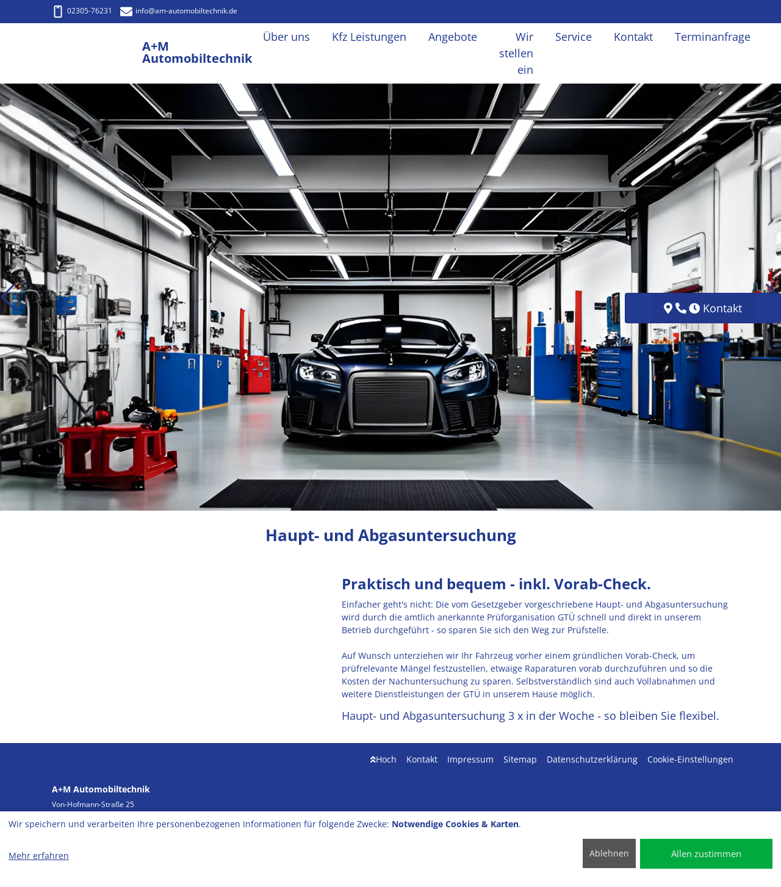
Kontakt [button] (633, 36)
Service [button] (573, 36)
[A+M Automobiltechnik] (97, 53)
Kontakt (421, 759)
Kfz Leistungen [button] (369, 36)
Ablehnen (609, 853)
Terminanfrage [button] (712, 36)
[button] (8, 297)
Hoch (383, 759)
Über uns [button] (286, 36)
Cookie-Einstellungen (690, 759)
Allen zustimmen (706, 853)
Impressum (470, 759)
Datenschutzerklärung (592, 759)
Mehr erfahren (39, 855)
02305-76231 (82, 10)
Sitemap (520, 759)
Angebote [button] (452, 36)
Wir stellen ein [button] (516, 53)
